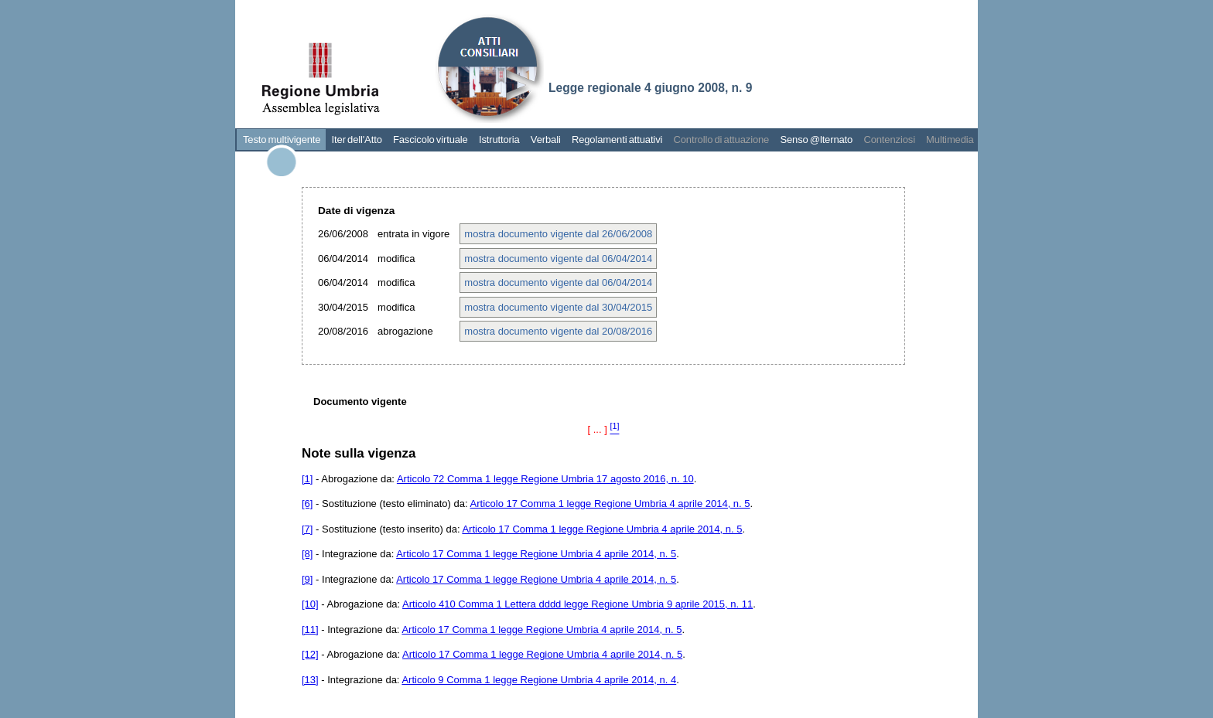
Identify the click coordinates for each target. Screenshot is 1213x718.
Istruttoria (499, 139)
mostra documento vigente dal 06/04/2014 (558, 258)
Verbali (546, 139)
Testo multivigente (281, 139)
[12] (310, 654)
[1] (307, 479)
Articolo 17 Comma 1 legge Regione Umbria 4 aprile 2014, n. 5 (610, 503)
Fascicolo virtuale (430, 139)
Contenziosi (889, 139)
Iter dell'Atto (357, 139)
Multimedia (950, 139)
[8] (307, 554)
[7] (307, 529)
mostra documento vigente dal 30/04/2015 (558, 307)
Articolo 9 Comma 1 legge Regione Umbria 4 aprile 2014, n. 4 (538, 680)
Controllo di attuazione (721, 139)
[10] (310, 604)
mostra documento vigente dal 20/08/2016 (558, 331)
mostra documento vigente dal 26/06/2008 (558, 234)
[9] (307, 579)
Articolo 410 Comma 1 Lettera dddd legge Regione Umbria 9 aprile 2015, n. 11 (577, 604)
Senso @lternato (816, 139)
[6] (307, 503)
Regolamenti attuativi (617, 139)
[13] (310, 680)
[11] (310, 629)
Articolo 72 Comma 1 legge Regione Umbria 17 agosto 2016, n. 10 (545, 479)
